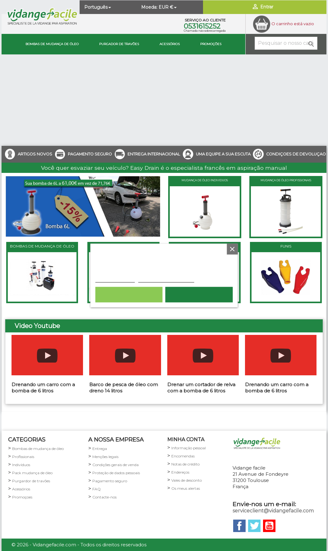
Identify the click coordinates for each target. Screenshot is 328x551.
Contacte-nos (104, 497)
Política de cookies (115, 279)
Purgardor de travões (31, 481)
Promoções (210, 44)
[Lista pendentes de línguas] (98, 7)
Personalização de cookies (166, 279)
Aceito (199, 295)
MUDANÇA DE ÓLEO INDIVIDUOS (205, 180)
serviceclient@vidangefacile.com (273, 511)
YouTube (269, 526)
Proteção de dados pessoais (116, 472)
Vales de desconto (186, 480)
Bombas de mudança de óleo (52, 44)
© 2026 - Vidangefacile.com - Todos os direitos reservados (79, 545)
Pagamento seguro (109, 481)
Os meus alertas (185, 488)
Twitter (254, 526)
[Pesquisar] (286, 43)
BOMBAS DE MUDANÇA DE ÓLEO (42, 246)
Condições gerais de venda (115, 464)
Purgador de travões (119, 44)
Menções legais (105, 456)
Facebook (239, 526)
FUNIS (285, 246)
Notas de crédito (185, 464)
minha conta (185, 439)
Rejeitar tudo (129, 295)
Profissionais (23, 456)
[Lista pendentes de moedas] (168, 7)
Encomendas (183, 456)
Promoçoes (22, 497)
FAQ (96, 489)
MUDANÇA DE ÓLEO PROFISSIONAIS (286, 180)
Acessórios (169, 44)
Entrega (99, 448)
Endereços (180, 472)
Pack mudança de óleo (32, 472)
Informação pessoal (188, 448)
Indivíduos (21, 464)
